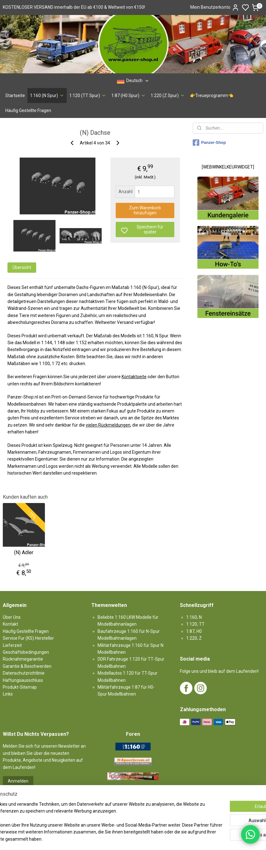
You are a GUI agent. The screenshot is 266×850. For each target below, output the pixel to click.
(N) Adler (23, 552)
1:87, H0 (194, 631)
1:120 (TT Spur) (87, 95)
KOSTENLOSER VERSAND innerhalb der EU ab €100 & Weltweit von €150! (74, 7)
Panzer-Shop (209, 142)
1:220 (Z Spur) (168, 95)
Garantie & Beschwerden (27, 666)
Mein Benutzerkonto (214, 7)
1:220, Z (194, 638)
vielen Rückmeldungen (108, 425)
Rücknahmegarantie (23, 659)
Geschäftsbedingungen (26, 652)
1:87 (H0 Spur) (128, 95)
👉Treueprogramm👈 (211, 95)
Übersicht (21, 267)
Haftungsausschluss (23, 680)
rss (169, 839)
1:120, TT (195, 624)
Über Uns (12, 617)
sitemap (157, 839)
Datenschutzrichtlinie (24, 673)
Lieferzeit (12, 645)
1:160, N (194, 617)
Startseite (15, 95)
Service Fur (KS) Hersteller (28, 638)
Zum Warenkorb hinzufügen (145, 211)
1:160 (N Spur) (47, 95)
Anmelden (18, 781)
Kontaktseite (134, 376)
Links (8, 693)
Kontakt (10, 624)
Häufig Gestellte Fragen (28, 110)
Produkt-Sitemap (20, 687)
